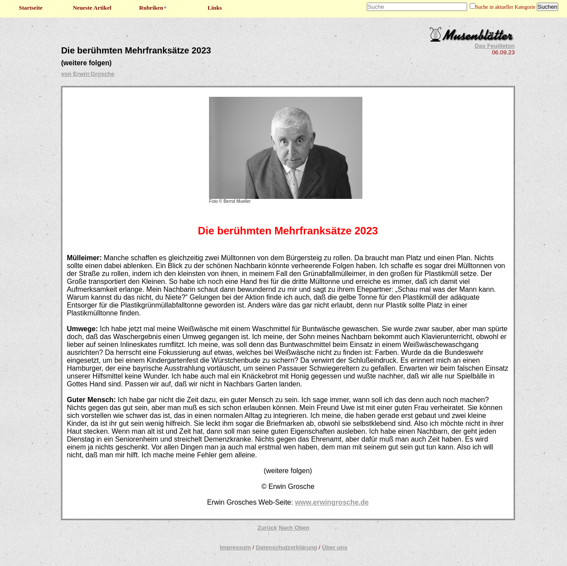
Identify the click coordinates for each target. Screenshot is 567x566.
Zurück (267, 527)
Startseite (31, 7)
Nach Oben (294, 527)
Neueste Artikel (92, 7)
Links (215, 7)
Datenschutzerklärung (286, 547)
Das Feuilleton (494, 45)
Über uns (334, 547)
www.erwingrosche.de (332, 502)
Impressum (235, 547)
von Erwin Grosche (87, 74)
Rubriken (153, 7)
